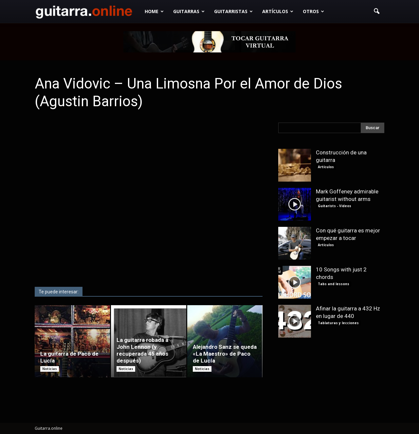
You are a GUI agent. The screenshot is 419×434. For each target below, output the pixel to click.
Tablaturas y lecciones (338, 323)
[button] (376, 11)
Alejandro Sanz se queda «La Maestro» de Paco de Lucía (225, 354)
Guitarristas (233, 11)
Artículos (277, 11)
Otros (313, 11)
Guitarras (189, 11)
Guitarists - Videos (334, 206)
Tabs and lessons (333, 284)
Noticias (49, 368)
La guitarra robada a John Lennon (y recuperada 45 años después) (142, 350)
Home (154, 11)
